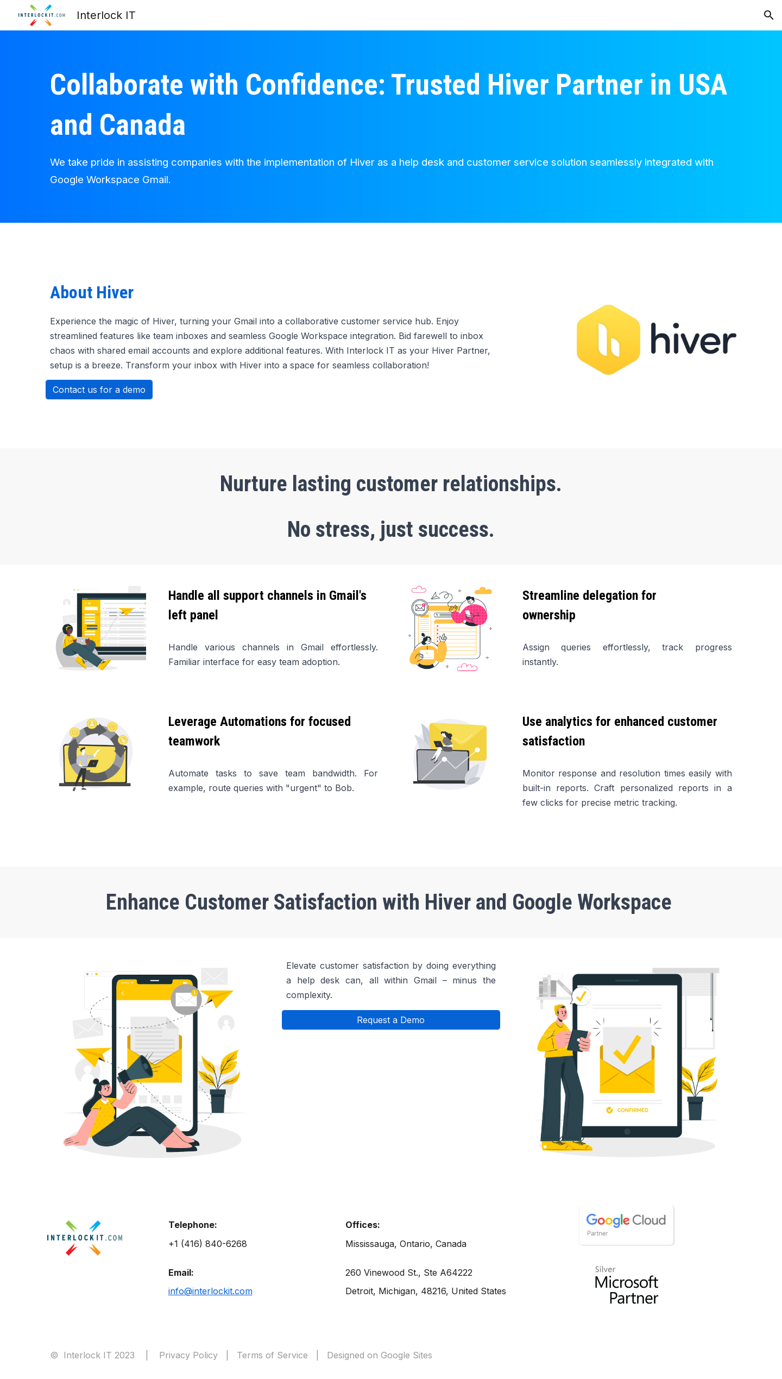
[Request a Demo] (391, 1020)
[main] (391, 126)
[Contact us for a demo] (99, 389)
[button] (769, 15)
